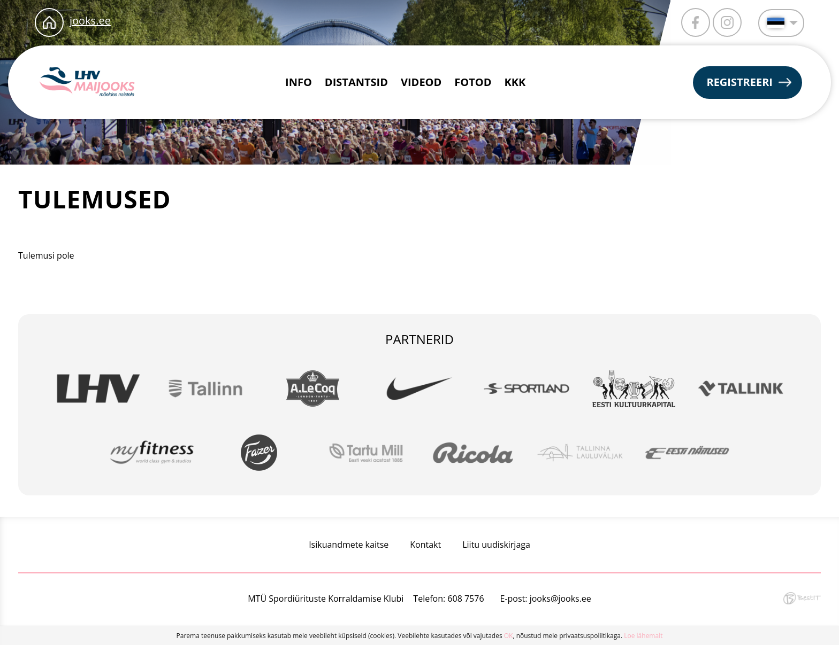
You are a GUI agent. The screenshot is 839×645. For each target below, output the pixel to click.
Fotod (472, 82)
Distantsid (356, 82)
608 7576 (465, 598)
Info (298, 82)
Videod (421, 82)
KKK (515, 82)
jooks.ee (90, 20)
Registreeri (739, 82)
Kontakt (425, 544)
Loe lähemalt (643, 635)
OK (508, 635)
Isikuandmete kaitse (348, 544)
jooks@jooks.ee (560, 598)
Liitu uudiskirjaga (496, 544)
